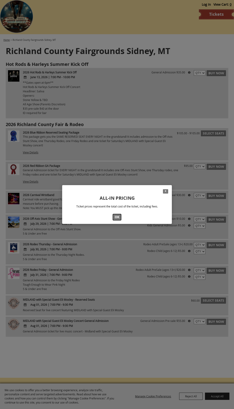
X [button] (165, 191)
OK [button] (117, 217)
